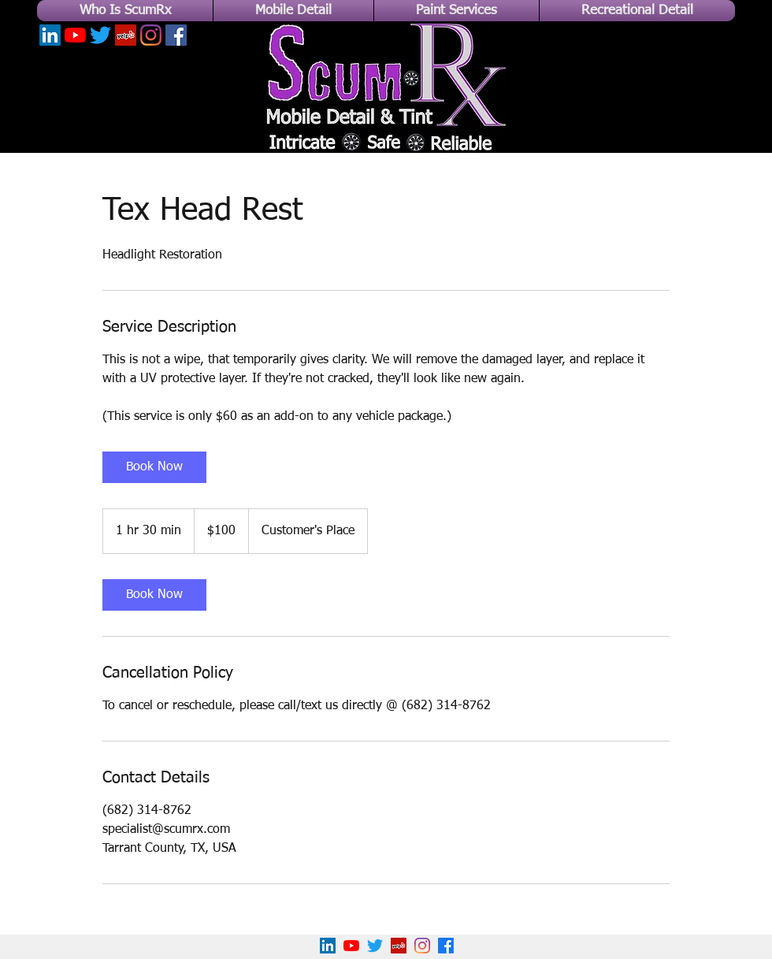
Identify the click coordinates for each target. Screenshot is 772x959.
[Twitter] (100, 35)
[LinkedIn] (50, 35)
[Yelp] (125, 35)
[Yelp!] (398, 945)
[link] (154, 467)
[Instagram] (150, 35)
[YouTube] (75, 35)
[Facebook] (176, 35)
